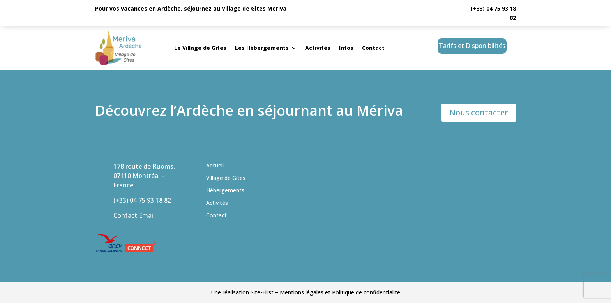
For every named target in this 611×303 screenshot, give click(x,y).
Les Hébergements (262, 47)
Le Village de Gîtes (200, 47)
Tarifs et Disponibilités (472, 45)
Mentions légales (301, 292)
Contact (373, 47)
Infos (346, 47)
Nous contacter (478, 112)
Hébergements (225, 190)
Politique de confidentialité (366, 292)
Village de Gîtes (225, 177)
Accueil (215, 165)
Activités (317, 47)
